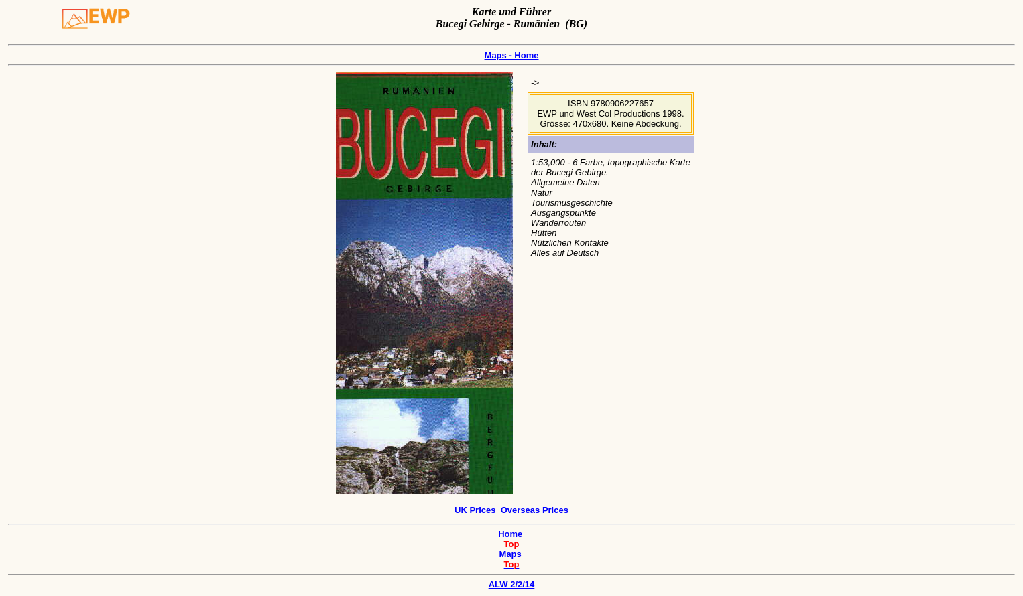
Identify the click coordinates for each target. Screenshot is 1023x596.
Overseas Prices (534, 510)
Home (510, 534)
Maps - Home (512, 55)
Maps (510, 554)
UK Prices (475, 510)
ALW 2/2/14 (511, 582)
